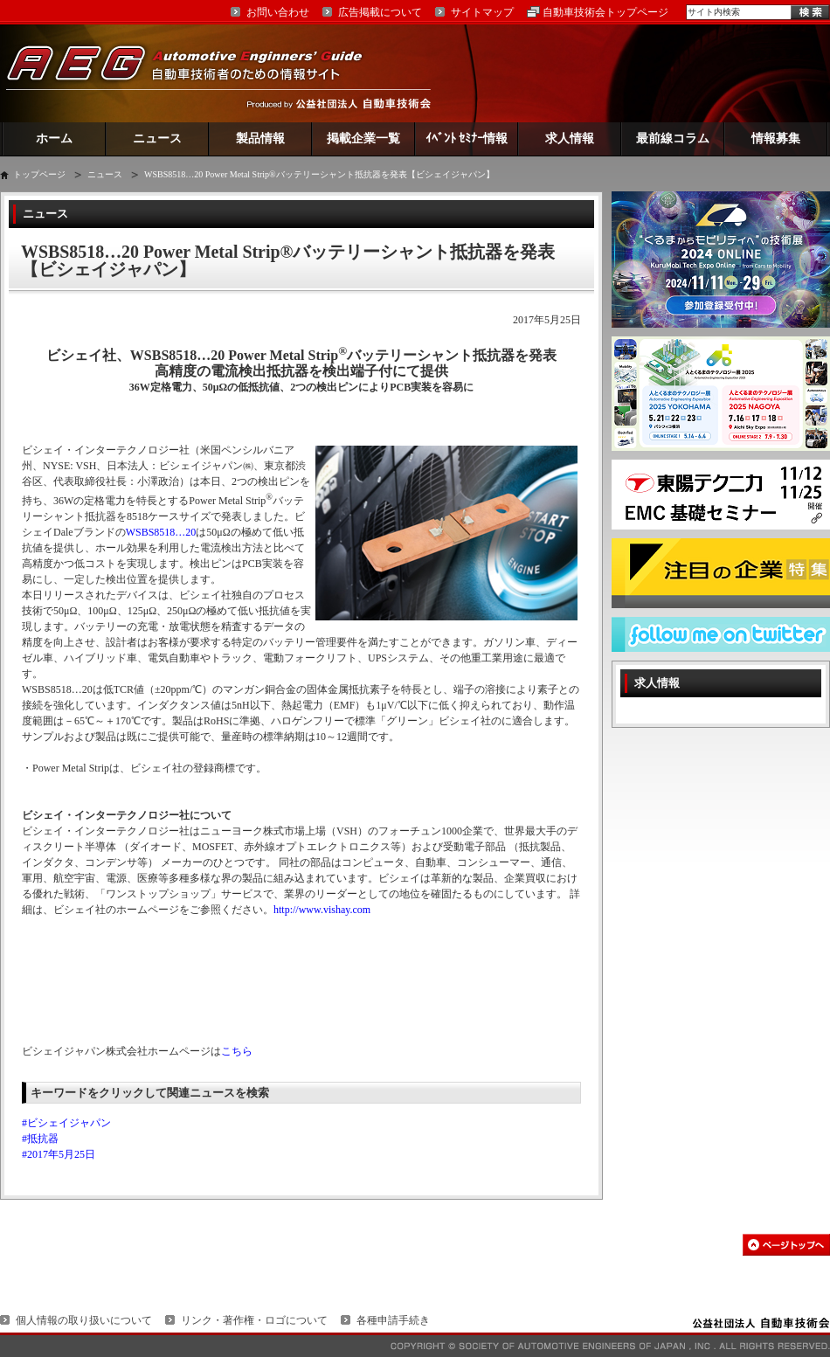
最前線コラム (672, 138)
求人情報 (569, 138)
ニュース (157, 138)
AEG (195, 73)
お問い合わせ (277, 12)
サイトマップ (482, 12)
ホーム (54, 138)
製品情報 (260, 138)
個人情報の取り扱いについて (84, 1320)
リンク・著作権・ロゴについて (254, 1320)
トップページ (39, 174)
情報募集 (775, 138)
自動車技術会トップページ (605, 12)
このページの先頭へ (786, 1245)
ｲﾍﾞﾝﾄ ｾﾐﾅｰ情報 (466, 138)
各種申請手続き (393, 1320)
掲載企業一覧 (363, 138)
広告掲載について (380, 12)
